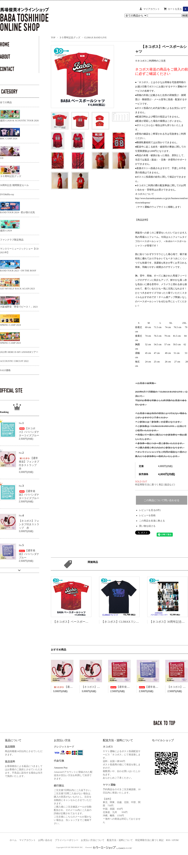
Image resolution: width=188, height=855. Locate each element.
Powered (108, 847)
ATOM (175, 840)
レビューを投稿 (147, 515)
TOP (53, 37)
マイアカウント (151, 9)
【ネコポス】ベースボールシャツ (75, 621)
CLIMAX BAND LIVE (95, 37)
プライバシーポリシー (66, 840)
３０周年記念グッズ (69, 37)
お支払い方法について (92, 840)
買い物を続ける (147, 526)
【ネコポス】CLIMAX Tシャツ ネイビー (127, 621)
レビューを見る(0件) (150, 510)
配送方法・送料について (120, 840)
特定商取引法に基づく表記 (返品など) (155, 484)
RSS (168, 840)
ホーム (13, 840)
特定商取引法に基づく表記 (149, 840)
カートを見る (178, 9)
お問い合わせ (45, 840)
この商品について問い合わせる (161, 500)
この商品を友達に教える (152, 520)
